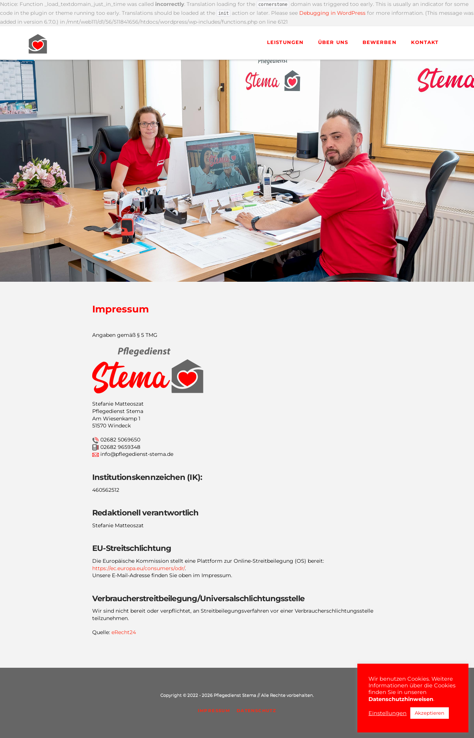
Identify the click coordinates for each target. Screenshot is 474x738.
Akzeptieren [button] (429, 713)
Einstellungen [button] (387, 713)
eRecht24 (123, 632)
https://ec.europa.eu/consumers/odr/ (138, 568)
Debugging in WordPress (332, 13)
